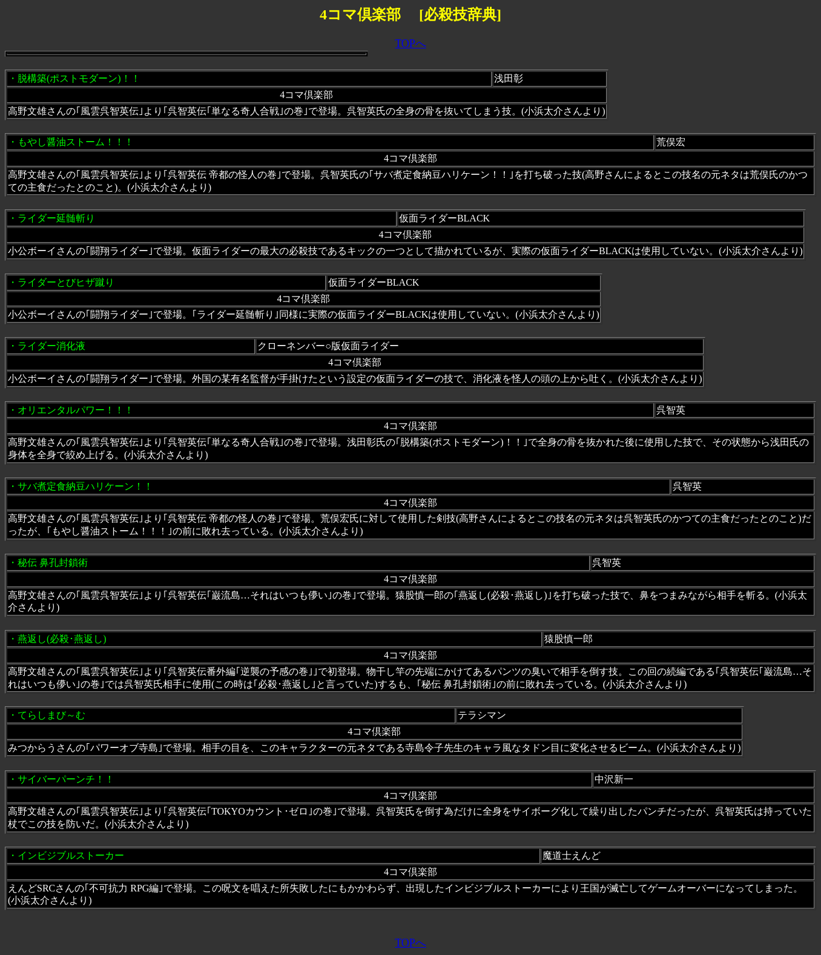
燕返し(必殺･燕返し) (62, 639)
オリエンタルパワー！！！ (76, 410)
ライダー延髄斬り (56, 218)
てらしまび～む (51, 715)
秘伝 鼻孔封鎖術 (53, 562)
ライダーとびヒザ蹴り (66, 282)
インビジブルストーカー (71, 855)
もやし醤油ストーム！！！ (76, 142)
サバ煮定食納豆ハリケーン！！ (85, 486)
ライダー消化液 (51, 346)
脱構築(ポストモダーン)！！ (79, 78)
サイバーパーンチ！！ (66, 779)
